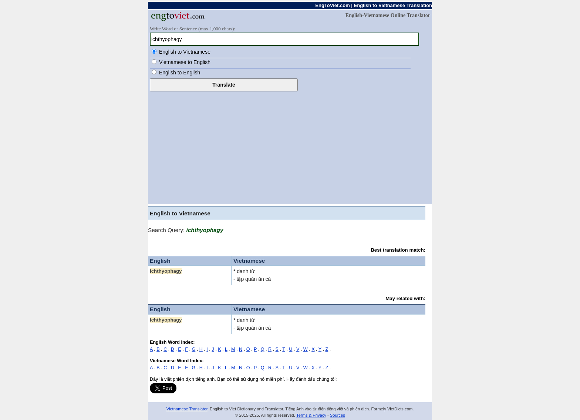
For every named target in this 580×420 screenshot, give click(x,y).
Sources (337, 415)
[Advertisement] (290, 147)
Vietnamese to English (184, 62)
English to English (179, 72)
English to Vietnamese (184, 52)
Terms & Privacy (311, 415)
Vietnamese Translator (187, 409)
